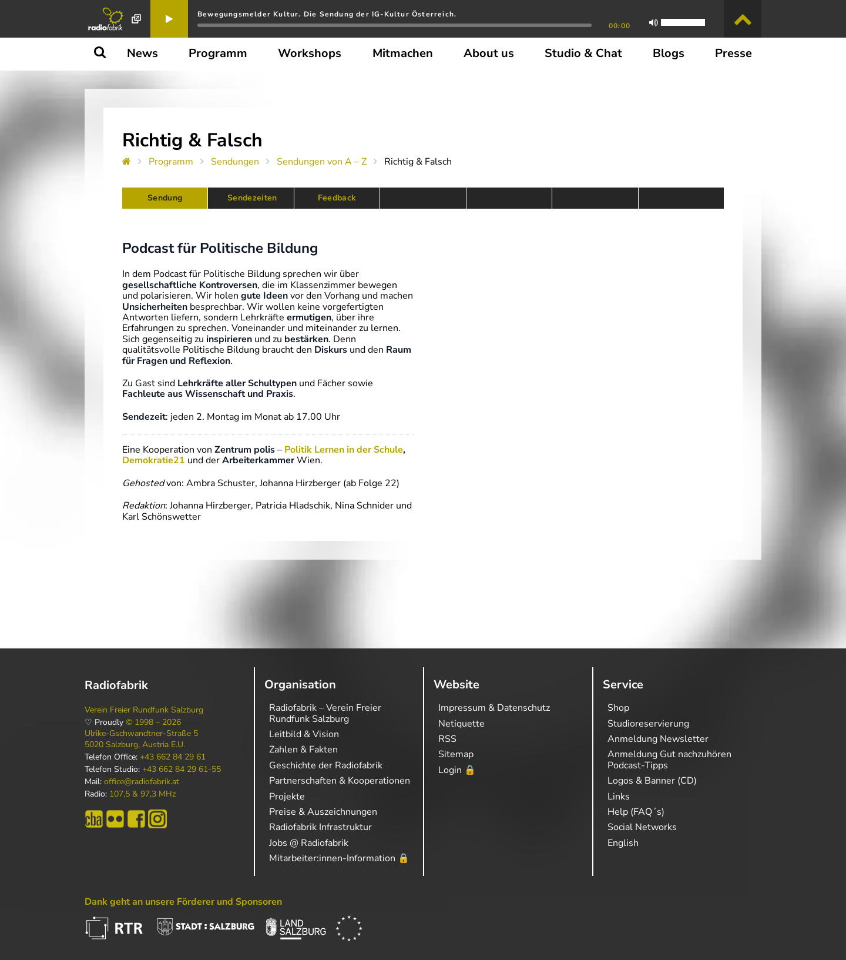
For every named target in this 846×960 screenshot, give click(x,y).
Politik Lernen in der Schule (343, 449)
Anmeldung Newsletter (658, 738)
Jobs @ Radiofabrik (308, 843)
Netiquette (461, 723)
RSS (447, 738)
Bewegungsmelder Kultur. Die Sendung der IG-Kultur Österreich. (326, 14)
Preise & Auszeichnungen (323, 811)
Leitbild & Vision (304, 734)
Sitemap (456, 754)
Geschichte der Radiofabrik (325, 765)
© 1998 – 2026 (153, 722)
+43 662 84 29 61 (173, 757)
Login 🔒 (457, 770)
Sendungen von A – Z (322, 161)
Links (618, 796)
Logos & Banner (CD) (652, 780)
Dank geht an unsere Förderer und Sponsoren (183, 901)
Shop (618, 707)
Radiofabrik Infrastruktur (320, 827)
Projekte (287, 796)
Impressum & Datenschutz (494, 707)
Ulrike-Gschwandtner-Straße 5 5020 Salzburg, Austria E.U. (141, 739)
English (623, 843)
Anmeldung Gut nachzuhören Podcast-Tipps (669, 759)
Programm (171, 161)
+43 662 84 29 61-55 (181, 769)
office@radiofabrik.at (141, 782)
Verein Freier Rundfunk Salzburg (144, 710)
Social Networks (642, 827)
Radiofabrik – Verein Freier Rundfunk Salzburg (325, 713)
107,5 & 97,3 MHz (142, 794)
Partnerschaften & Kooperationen (339, 780)
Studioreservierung (648, 723)
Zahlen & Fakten (303, 749)
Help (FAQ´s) (635, 811)
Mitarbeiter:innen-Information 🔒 (339, 858)
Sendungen (235, 161)
